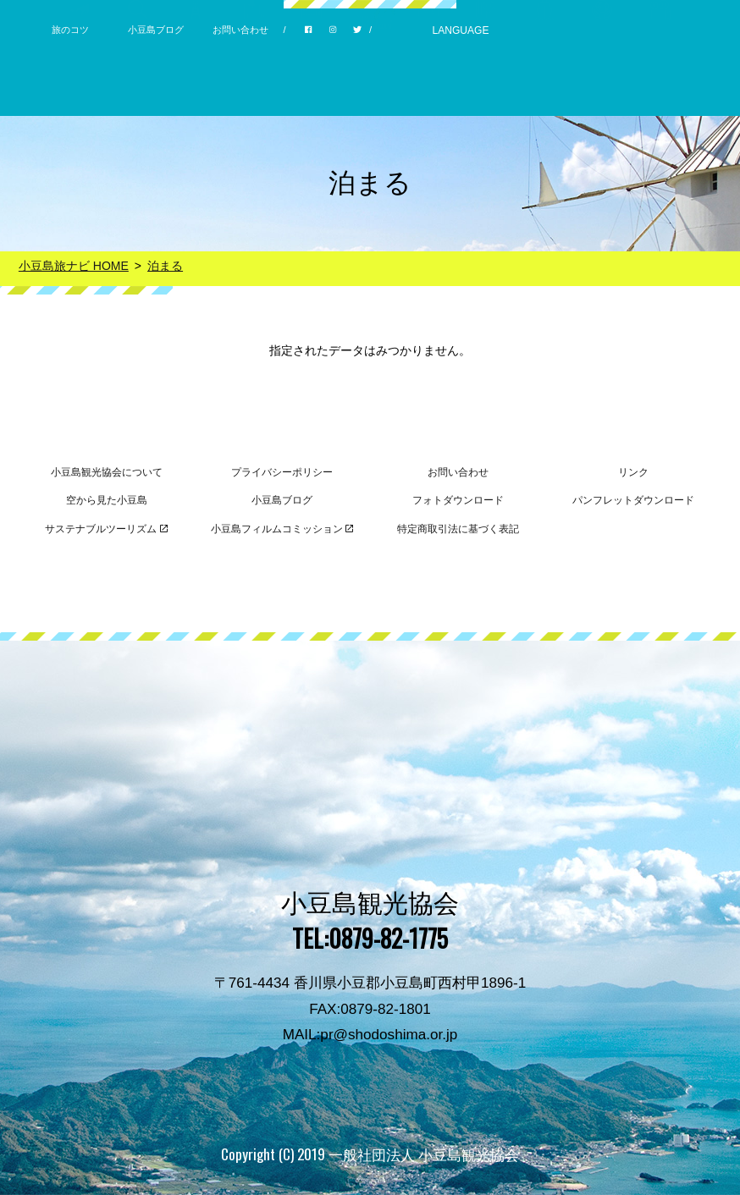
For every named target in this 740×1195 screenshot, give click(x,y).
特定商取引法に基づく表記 (458, 529)
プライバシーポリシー (282, 472)
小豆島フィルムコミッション (282, 529)
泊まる (165, 266)
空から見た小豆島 (106, 500)
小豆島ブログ (156, 30)
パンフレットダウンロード (633, 500)
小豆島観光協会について (107, 472)
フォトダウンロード (458, 500)
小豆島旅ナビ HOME (74, 266)
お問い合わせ (240, 30)
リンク (633, 472)
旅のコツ (70, 30)
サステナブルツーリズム (106, 529)
